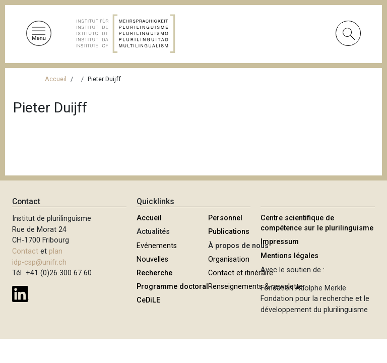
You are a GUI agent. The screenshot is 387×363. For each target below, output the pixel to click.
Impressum (280, 241)
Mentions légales (289, 256)
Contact (25, 251)
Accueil (56, 79)
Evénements (157, 245)
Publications (228, 231)
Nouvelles (152, 259)
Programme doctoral (172, 286)
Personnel (225, 218)
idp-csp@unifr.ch (39, 262)
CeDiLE (148, 300)
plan (55, 251)
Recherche (154, 273)
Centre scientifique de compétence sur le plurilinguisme (317, 223)
